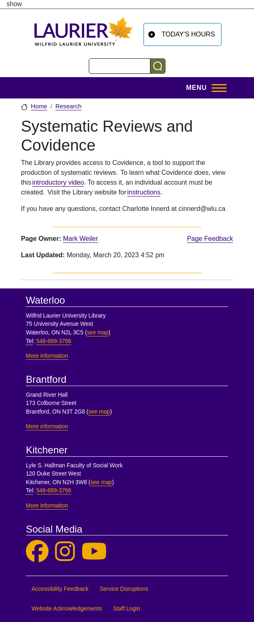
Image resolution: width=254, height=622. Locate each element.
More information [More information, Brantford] (47, 426)
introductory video (58, 182)
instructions (144, 192)
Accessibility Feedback (60, 589)
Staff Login (126, 609)
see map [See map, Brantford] (99, 412)
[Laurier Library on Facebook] (37, 551)
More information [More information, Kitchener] (47, 506)
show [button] (14, 4)
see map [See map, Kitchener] (101, 482)
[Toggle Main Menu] (204, 87)
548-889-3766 (53, 341)
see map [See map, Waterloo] (98, 332)
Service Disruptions (124, 589)
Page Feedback (210, 238)
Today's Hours (188, 34)
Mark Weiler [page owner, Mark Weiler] (80, 238)
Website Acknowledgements (67, 609)
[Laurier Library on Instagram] (65, 551)
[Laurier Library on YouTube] (94, 551)
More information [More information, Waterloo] (47, 356)
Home (39, 106)
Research (68, 106)
